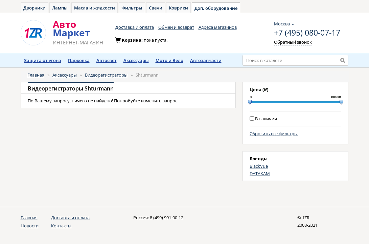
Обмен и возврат (176, 27)
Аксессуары (136, 60)
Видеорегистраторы (106, 75)
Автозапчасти (206, 60)
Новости (30, 226)
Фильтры (131, 8)
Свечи (155, 8)
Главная (35, 75)
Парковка (79, 60)
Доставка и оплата (134, 27)
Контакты (61, 226)
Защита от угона (42, 60)
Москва (284, 24)
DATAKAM (260, 173)
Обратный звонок (293, 42)
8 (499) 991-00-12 (166, 218)
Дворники (34, 8)
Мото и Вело (169, 60)
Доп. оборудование (215, 8)
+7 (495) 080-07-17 (307, 33)
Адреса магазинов (218, 27)
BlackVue (259, 166)
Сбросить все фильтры (274, 133)
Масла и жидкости (94, 8)
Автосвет (106, 60)
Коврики (178, 8)
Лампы (60, 8)
